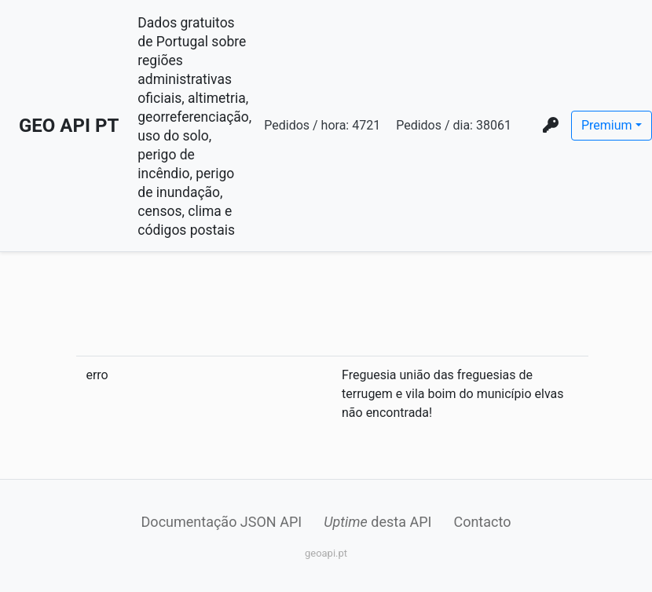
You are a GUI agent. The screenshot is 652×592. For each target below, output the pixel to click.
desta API (377, 521)
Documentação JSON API (221, 521)
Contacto (482, 521)
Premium (606, 125)
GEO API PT (69, 126)
